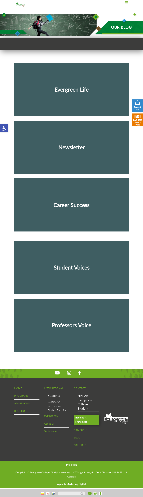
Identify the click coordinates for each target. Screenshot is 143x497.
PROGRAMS (21, 395)
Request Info (137, 106)
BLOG (77, 437)
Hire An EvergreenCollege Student (85, 402)
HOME (18, 388)
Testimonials (50, 431)
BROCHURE (21, 410)
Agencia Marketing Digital (71, 483)
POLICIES (71, 464)
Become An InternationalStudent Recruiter (57, 406)
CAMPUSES (80, 429)
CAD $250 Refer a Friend (137, 120)
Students (54, 395)
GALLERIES (80, 444)
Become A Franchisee (81, 419)
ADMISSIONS (22, 403)
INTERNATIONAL (53, 388)
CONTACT (80, 388)
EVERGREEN (51, 416)
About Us (49, 423)
